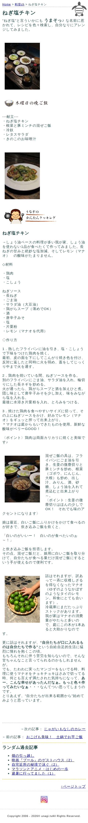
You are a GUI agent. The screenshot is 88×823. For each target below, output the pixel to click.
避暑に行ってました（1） (33, 773)
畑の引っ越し (23, 756)
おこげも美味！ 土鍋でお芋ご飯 (54, 737)
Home (6, 4)
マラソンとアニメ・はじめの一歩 (40, 769)
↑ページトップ (73, 786)
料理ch (19, 4)
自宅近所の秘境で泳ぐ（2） (35, 764)
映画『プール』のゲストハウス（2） (43, 760)
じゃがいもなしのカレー (65, 729)
